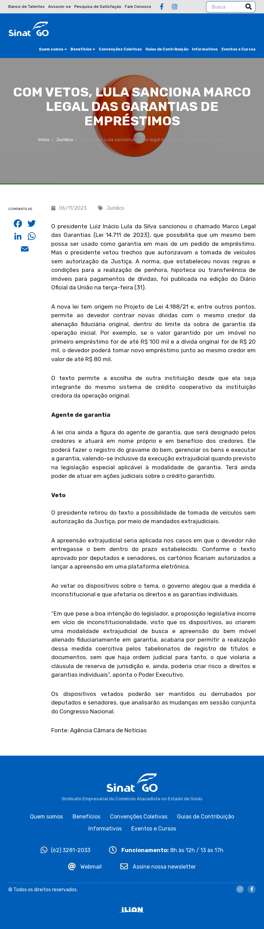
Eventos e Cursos (238, 49)
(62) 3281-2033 (65, 850)
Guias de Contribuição (166, 49)
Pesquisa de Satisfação (97, 6)
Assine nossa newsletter (158, 866)
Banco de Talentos (26, 6)
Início (44, 139)
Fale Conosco (138, 6)
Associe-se (59, 6)
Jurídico (64, 139)
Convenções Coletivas (120, 49)
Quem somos (53, 49)
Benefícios (82, 49)
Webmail (85, 866)
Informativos (205, 49)
